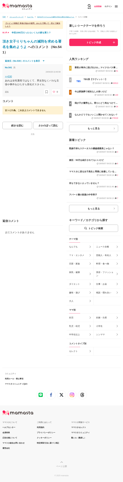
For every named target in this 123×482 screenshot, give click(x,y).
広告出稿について (9, 438)
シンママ (100, 334)
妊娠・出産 (101, 317)
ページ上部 (61, 466)
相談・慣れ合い (103, 292)
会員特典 (6, 432)
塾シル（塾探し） (78, 438)
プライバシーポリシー (46, 432)
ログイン (108, 6)
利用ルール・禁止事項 (14, 379)
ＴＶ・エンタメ (76, 255)
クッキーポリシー (44, 438)
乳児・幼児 (74, 326)
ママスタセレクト (78, 427)
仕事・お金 (101, 284)
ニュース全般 (102, 246)
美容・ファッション (104, 274)
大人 (71, 301)
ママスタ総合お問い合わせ (13, 443)
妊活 (71, 317)
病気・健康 (74, 272)
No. (8, 67)
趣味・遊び (74, 292)
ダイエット (74, 284)
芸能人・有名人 (103, 255)
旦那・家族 (74, 263)
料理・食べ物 (102, 263)
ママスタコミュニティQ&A (16, 384)
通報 (7, 92)
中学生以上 (74, 334)
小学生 (99, 326)
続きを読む (17, 125)
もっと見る (94, 128)
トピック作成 (93, 42)
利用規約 (40, 427)
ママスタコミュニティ (80, 432)
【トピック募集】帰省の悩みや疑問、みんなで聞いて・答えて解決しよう (32, 24)
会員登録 (98, 6)
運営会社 (6, 448)
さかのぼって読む (48, 125)
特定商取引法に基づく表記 (48, 443)
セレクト (73, 351)
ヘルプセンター (8, 427)
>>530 (8, 76)
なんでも (73, 246)
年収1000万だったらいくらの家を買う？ (31, 32)
